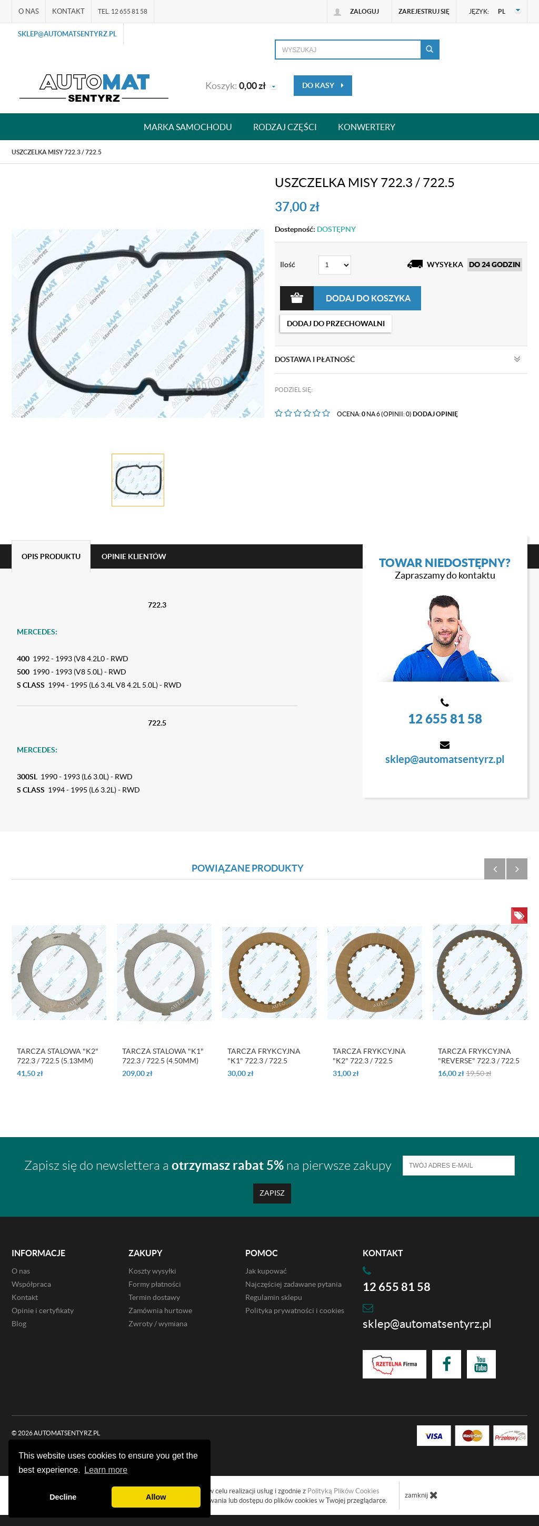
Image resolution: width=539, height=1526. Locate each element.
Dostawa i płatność (398, 359)
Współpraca (31, 1284)
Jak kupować (266, 1271)
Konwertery (366, 126)
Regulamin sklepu (273, 1297)
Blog (19, 1323)
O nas (28, 11)
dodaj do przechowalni (336, 323)
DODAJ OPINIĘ (435, 413)
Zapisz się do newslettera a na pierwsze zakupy (208, 1165)
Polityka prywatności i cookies (294, 1310)
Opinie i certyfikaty (43, 1310)
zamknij (421, 1495)
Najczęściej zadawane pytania (293, 1284)
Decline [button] (62, 1497)
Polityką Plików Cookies (343, 1491)
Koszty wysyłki (152, 1271)
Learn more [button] (105, 1469)
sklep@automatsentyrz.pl (67, 34)
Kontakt (68, 11)
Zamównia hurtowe (160, 1310)
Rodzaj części (285, 126)
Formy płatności (154, 1284)
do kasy (323, 85)
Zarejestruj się (424, 11)
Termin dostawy (154, 1297)
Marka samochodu (188, 126)
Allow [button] (156, 1497)
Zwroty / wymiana (157, 1323)
